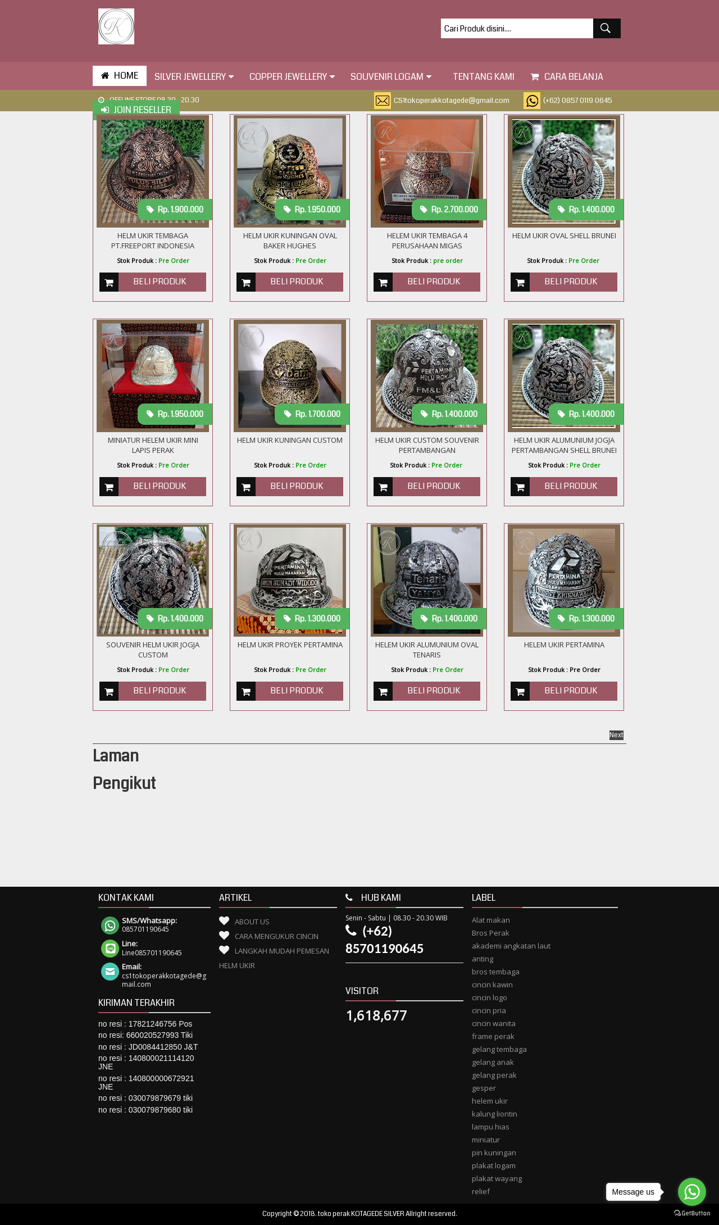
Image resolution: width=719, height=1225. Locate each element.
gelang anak (493, 1062)
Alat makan (491, 920)
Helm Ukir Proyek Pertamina (290, 644)
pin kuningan (494, 1152)
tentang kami (481, 76)
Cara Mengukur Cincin (276, 936)
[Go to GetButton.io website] (692, 1213)
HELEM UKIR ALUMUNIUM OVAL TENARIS (427, 649)
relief (481, 1191)
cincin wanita (494, 1023)
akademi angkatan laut (511, 946)
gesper (484, 1088)
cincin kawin (492, 984)
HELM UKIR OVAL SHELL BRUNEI (564, 235)
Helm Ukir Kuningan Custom (290, 440)
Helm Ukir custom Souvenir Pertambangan (427, 445)
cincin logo (489, 997)
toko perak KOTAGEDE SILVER (361, 1214)
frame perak (493, 1036)
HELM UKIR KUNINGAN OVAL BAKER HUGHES (290, 240)
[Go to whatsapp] (692, 1192)
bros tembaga (496, 972)
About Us (252, 922)
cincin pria (489, 1010)
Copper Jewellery (292, 76)
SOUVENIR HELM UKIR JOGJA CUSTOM (152, 649)
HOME (119, 75)
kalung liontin (494, 1114)
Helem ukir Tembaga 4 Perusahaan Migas (427, 240)
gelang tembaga (499, 1049)
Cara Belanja (566, 76)
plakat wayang (497, 1178)
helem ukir (490, 1101)
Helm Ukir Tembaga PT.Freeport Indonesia (152, 240)
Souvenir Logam (391, 76)
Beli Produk (159, 281)
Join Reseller (136, 109)
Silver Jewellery (194, 76)
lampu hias (490, 1127)
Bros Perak (490, 933)
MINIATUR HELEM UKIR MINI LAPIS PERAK (153, 445)
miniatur (486, 1140)
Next (616, 735)
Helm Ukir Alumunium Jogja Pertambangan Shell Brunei (564, 445)
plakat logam (494, 1165)
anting (482, 959)
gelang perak (494, 1075)
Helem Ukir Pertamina (564, 644)
